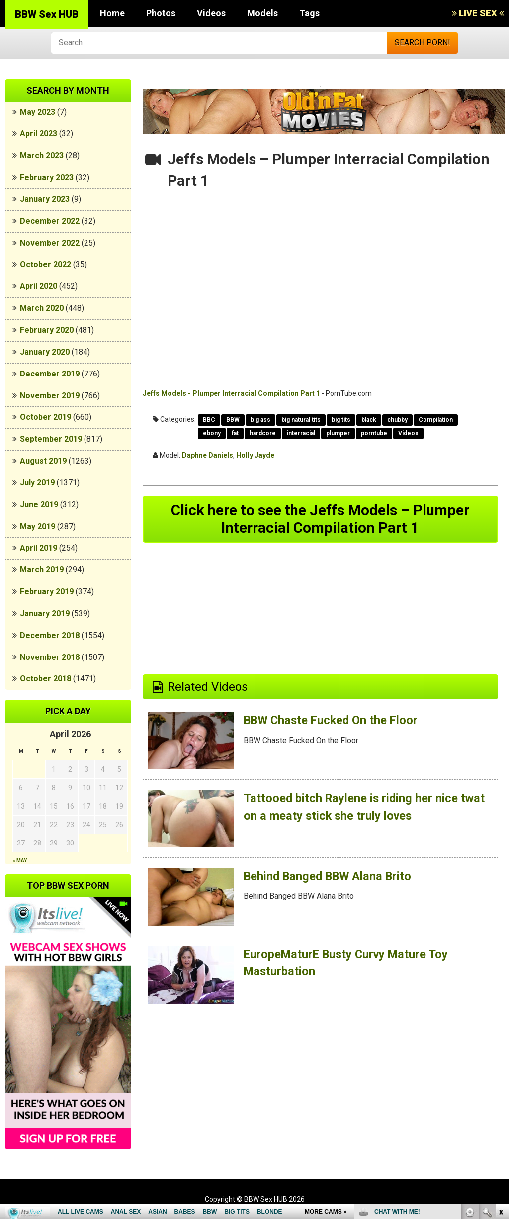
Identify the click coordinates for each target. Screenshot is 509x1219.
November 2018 (50, 657)
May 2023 (37, 112)
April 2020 (38, 286)
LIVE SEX (478, 13)
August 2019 (43, 461)
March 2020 (42, 308)
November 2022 (50, 243)
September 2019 (51, 439)
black (368, 419)
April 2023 (38, 133)
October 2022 (45, 264)
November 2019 (50, 395)
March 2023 (42, 155)
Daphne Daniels (207, 455)
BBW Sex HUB (47, 14)
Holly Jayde (255, 455)
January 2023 (45, 199)
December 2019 (50, 373)
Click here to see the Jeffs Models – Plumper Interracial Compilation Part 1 (320, 519)
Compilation (436, 419)
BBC (209, 419)
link (500, 1063)
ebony (212, 433)
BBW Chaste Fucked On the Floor (333, 721)
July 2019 (37, 482)
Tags (309, 13)
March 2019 (42, 569)
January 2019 (45, 613)
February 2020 (47, 330)
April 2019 (38, 548)
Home (112, 13)
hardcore (263, 433)
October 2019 (45, 417)
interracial (301, 433)
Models (262, 13)
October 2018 (45, 678)
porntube (374, 433)
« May (20, 860)
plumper (338, 433)
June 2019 (39, 504)
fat (235, 433)
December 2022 (50, 221)
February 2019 (47, 591)
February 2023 (47, 177)
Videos (211, 13)
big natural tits (301, 419)
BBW (233, 419)
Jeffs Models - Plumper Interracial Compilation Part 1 (231, 393)
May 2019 (37, 526)
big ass (260, 419)
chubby (397, 419)
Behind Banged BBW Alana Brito (330, 877)
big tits (341, 419)
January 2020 (45, 352)
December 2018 (50, 635)
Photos (160, 13)
